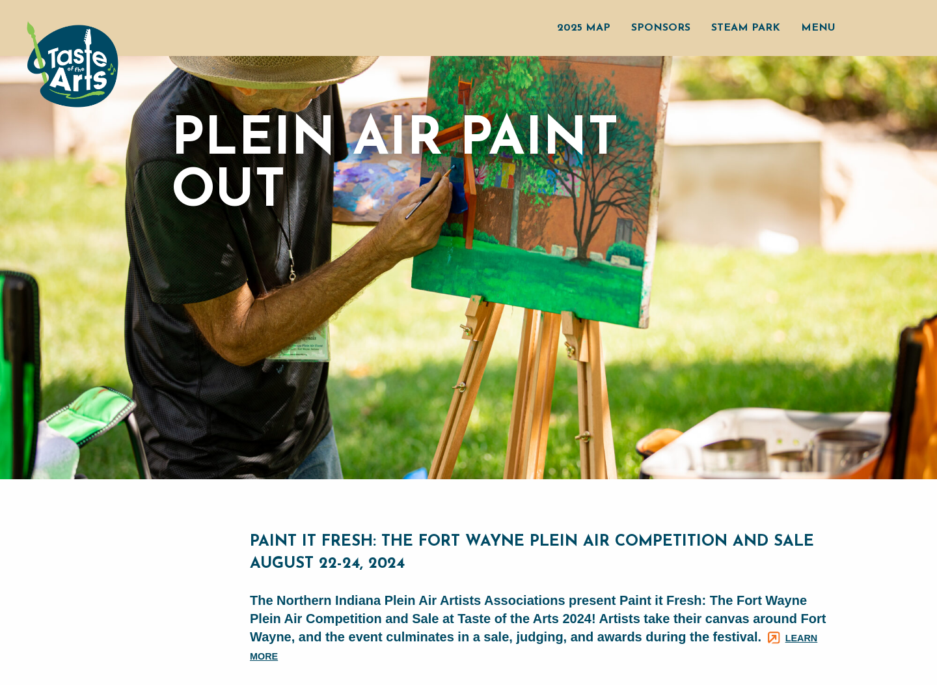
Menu (818, 28)
